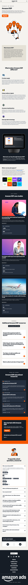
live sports (20, 170)
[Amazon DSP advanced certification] (14, 408)
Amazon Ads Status (14, 569)
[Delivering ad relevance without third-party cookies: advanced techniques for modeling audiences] (14, 344)
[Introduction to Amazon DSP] (14, 385)
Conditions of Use (14, 561)
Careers (14, 571)
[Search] (26, 1)
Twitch (18, 170)
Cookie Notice (14, 567)
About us (14, 559)
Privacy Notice (14, 563)
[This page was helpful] (20, 544)
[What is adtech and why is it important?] (14, 362)
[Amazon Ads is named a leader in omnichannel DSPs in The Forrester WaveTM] (14, 334)
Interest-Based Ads (14, 565)
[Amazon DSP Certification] (14, 397)
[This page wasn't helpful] (8, 544)
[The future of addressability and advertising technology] (14, 354)
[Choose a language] (14, 553)
